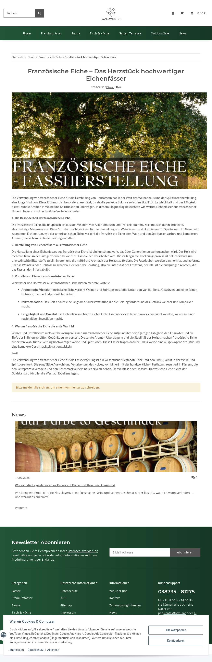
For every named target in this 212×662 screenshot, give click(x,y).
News (113, 612)
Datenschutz (36, 649)
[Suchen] (19, 13)
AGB (63, 598)
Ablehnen (53, 649)
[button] (173, 13)
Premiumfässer (22, 598)
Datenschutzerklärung (83, 551)
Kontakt (114, 598)
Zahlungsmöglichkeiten (125, 605)
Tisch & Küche (21, 612)
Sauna (16, 605)
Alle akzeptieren (175, 630)
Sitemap (66, 605)
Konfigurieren (175, 640)
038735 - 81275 (176, 592)
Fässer (110, 87)
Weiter (21, 508)
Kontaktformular (175, 613)
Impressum (17, 649)
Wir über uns (118, 591)
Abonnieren (185, 552)
